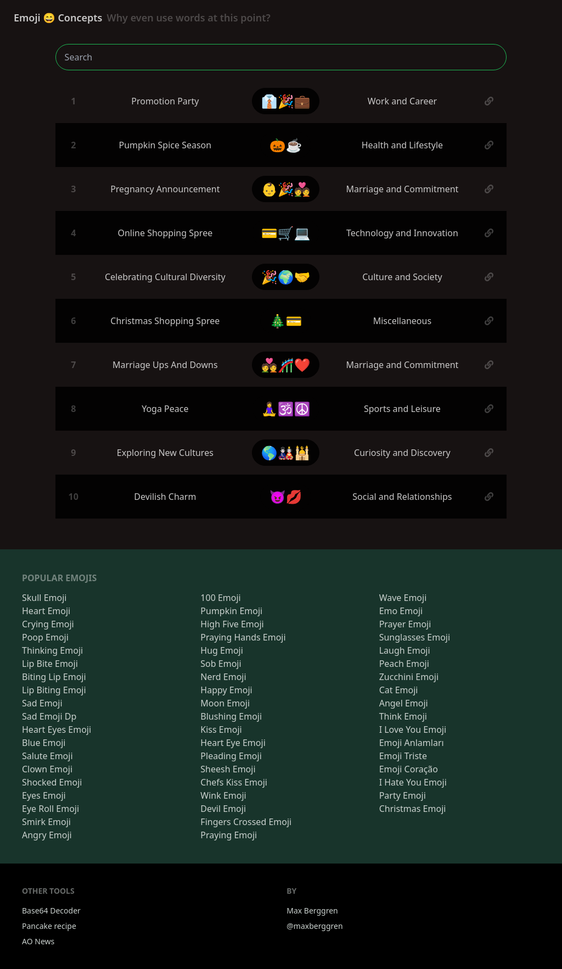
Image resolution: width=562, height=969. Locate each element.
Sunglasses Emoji (414, 637)
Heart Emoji (46, 611)
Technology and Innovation (402, 233)
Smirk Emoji (46, 822)
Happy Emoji (226, 690)
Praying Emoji (228, 835)
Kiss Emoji (220, 729)
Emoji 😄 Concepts (142, 17)
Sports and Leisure (402, 409)
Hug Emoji (221, 650)
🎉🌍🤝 (286, 277)
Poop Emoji (45, 637)
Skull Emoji (44, 598)
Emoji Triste (403, 756)
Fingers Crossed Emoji (245, 822)
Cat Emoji (398, 690)
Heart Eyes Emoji (56, 729)
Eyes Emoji (44, 795)
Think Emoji (403, 716)
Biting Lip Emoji (54, 677)
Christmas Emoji (412, 809)
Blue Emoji (43, 743)
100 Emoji (220, 598)
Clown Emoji (47, 769)
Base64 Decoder (51, 910)
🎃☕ (285, 145)
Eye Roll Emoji (50, 809)
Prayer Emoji (405, 624)
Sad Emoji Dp (49, 716)
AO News (38, 941)
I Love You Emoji (412, 729)
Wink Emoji (223, 795)
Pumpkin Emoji (231, 611)
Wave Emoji (403, 598)
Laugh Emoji (404, 650)
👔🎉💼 (286, 101)
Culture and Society (402, 277)
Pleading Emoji (230, 756)
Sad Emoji (42, 703)
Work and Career (402, 101)
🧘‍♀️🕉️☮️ (286, 408)
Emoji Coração (408, 769)
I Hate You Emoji (413, 782)
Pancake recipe (49, 926)
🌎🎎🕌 (286, 452)
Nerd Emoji (223, 677)
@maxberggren (314, 926)
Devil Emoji (223, 809)
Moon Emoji (225, 703)
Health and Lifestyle (402, 145)
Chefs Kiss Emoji (233, 782)
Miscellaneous (402, 321)
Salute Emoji (47, 756)
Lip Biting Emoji (54, 690)
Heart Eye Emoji (232, 743)
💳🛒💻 (286, 233)
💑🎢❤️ (286, 364)
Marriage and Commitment (402, 189)
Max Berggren (312, 910)
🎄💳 (285, 320)
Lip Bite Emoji (50, 664)
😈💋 (285, 496)
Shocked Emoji (52, 782)
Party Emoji (402, 795)
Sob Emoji (220, 664)
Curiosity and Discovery (402, 453)
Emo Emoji (401, 611)
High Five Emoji (231, 624)
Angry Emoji (47, 835)
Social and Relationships (402, 497)
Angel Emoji (403, 703)
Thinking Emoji (52, 650)
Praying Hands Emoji (242, 637)
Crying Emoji (48, 624)
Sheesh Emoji (227, 769)
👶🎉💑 (286, 189)
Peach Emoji (404, 664)
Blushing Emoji (231, 716)
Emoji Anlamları (411, 743)
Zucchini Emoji (409, 677)
